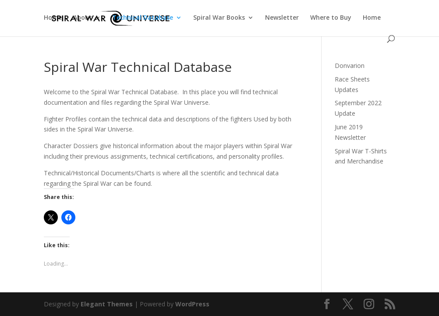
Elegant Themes (107, 304)
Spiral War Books (219, 17)
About (82, 17)
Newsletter (282, 17)
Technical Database (142, 17)
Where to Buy (330, 17)
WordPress (192, 304)
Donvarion (350, 65)
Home (53, 17)
